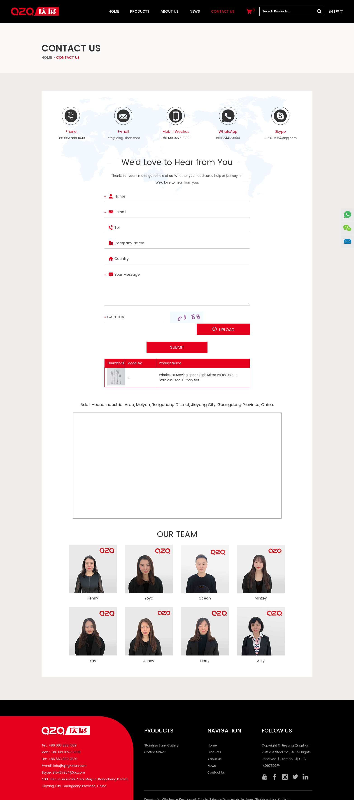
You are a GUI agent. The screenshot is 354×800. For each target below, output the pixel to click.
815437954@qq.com (280, 138)
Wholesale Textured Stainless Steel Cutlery (256, 787)
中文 (339, 11)
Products (139, 11)
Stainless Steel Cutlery (161, 733)
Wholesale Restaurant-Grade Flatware (192, 787)
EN (330, 11)
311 (130, 365)
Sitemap (286, 747)
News (195, 11)
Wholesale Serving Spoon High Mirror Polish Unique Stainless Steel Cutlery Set (198, 365)
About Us (170, 11)
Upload (229, 318)
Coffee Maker (154, 740)
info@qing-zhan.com (123, 138)
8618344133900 (228, 138)
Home (114, 11)
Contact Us (223, 11)
